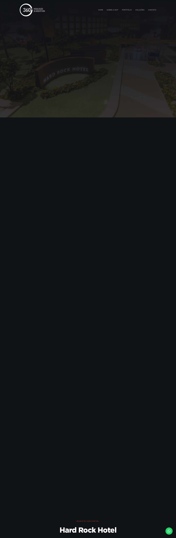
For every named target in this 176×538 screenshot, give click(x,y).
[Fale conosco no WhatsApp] (169, 531)
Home (100, 10)
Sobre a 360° (112, 10)
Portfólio (127, 10)
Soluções (139, 10)
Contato (152, 10)
